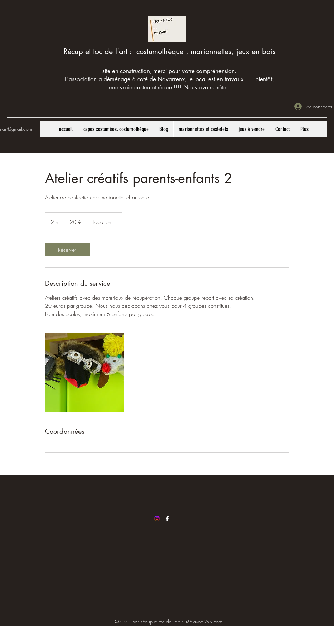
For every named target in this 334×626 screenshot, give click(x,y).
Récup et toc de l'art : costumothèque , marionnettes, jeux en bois (170, 51)
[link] (67, 249)
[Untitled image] (84, 372)
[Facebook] (167, 518)
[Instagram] (157, 518)
